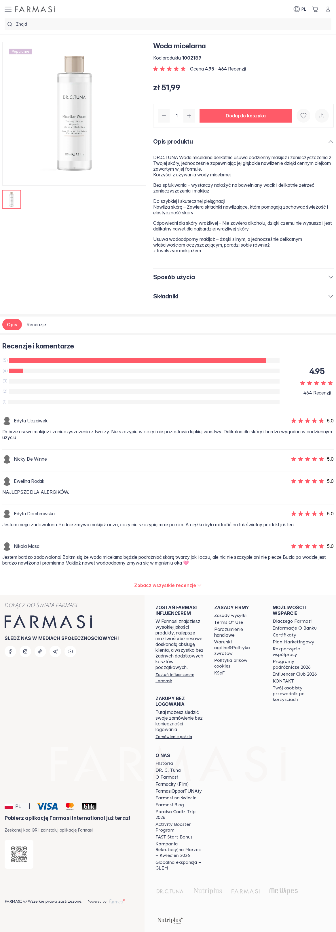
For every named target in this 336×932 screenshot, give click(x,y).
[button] (246, 116)
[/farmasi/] (35, 9)
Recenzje (36, 324)
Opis (12, 324)
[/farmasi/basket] (315, 9)
